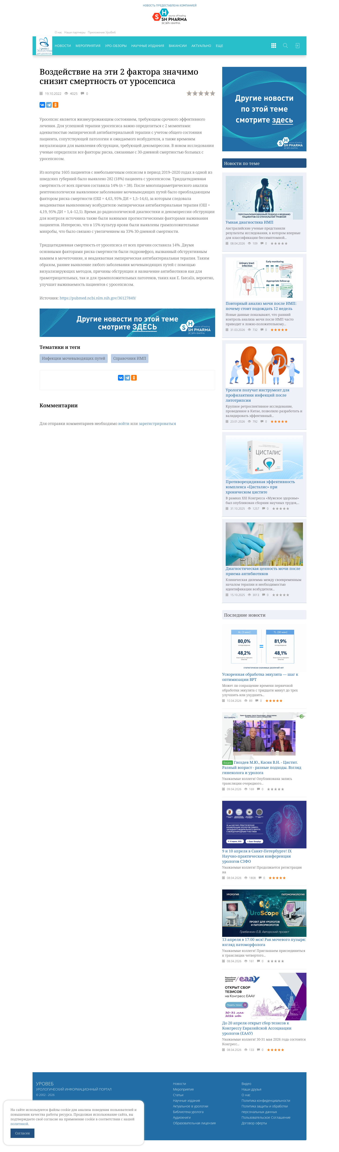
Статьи (178, 1095)
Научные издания (147, 45)
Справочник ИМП (129, 358)
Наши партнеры (74, 32)
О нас (58, 32)
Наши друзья (251, 1089)
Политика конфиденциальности (266, 1100)
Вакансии (178, 45)
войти (123, 423)
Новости (63, 45)
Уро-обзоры (116, 45)
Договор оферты (254, 1123)
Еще (219, 45)
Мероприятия (88, 45)
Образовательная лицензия (194, 1123)
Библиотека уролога (188, 1112)
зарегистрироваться (157, 423)
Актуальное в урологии (190, 1106)
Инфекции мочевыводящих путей (73, 358)
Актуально (201, 45)
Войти (297, 45)
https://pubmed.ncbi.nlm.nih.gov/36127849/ (98, 298)
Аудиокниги (182, 1117)
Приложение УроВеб (102, 32)
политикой (19, 1123)
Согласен (22, 1133)
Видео (246, 1083)
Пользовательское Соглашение (266, 1117)
